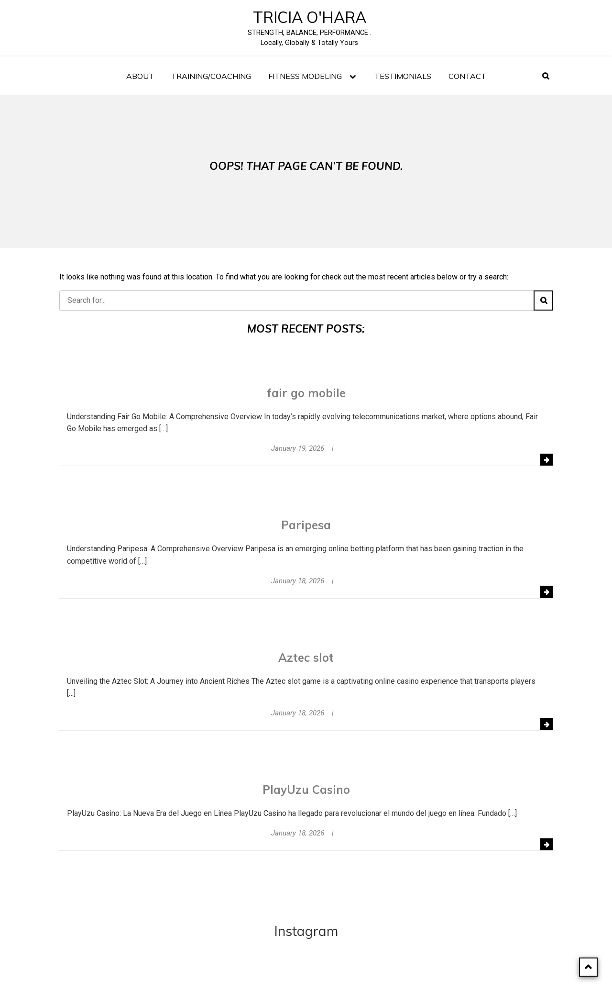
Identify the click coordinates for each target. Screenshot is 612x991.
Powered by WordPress (285, 974)
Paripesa (306, 525)
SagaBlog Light (387, 974)
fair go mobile (306, 393)
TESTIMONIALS (402, 76)
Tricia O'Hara (309, 17)
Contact (467, 76)
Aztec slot (306, 657)
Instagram (306, 931)
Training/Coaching (211, 76)
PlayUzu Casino (306, 789)
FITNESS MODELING (305, 76)
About (140, 76)
